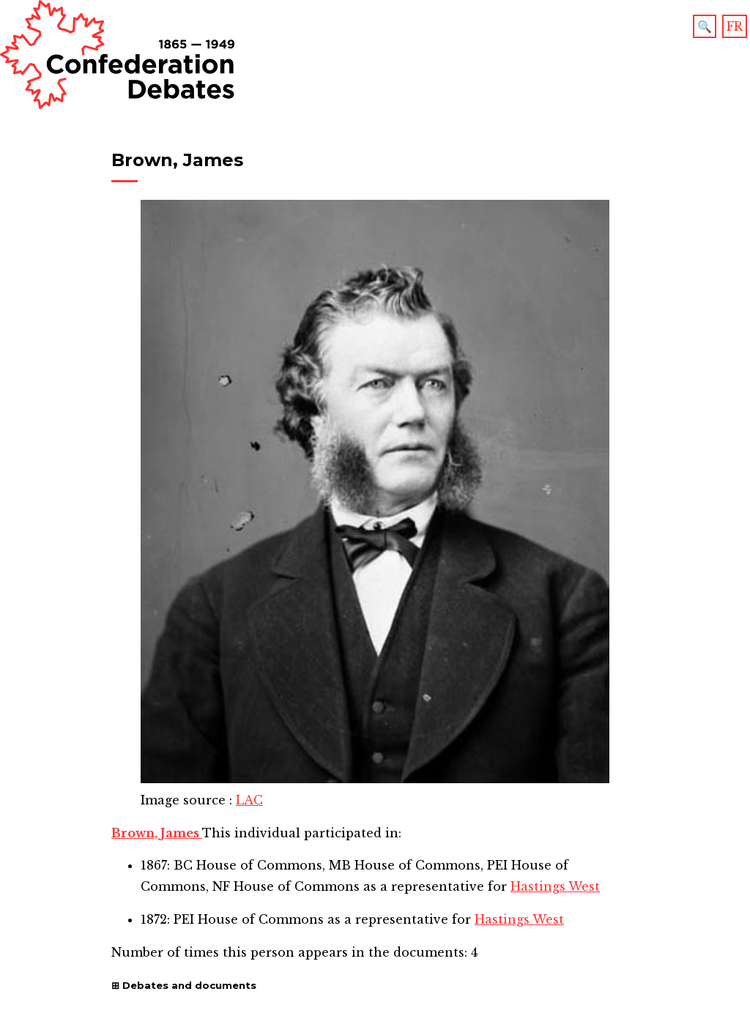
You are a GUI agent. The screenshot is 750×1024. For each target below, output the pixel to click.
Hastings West (555, 886)
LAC (249, 800)
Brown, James (156, 833)
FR (735, 26)
